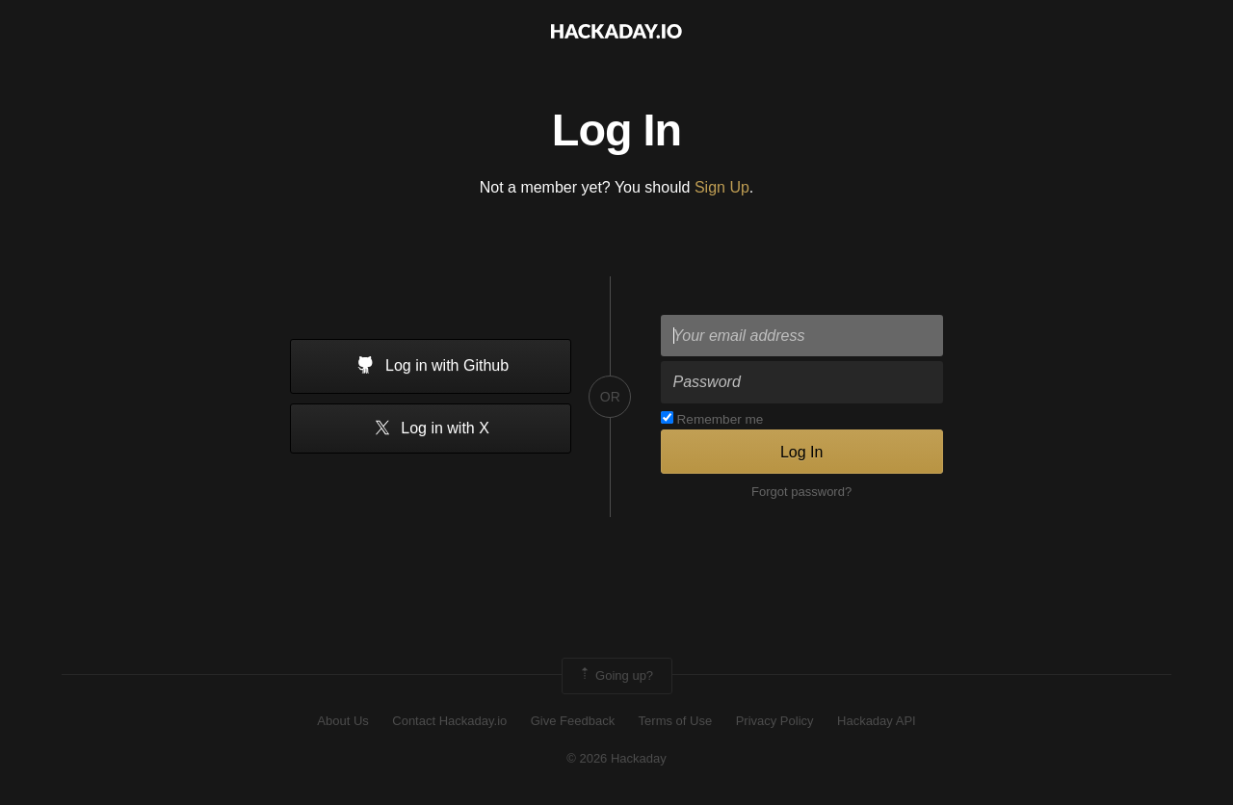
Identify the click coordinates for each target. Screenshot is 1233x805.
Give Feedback (573, 721)
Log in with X (431, 429)
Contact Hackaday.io (449, 721)
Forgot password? (801, 491)
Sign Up (722, 187)
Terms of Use (676, 721)
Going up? (615, 676)
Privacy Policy (775, 721)
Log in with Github (432, 366)
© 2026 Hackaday (616, 758)
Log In (801, 452)
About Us (342, 721)
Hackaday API (876, 721)
